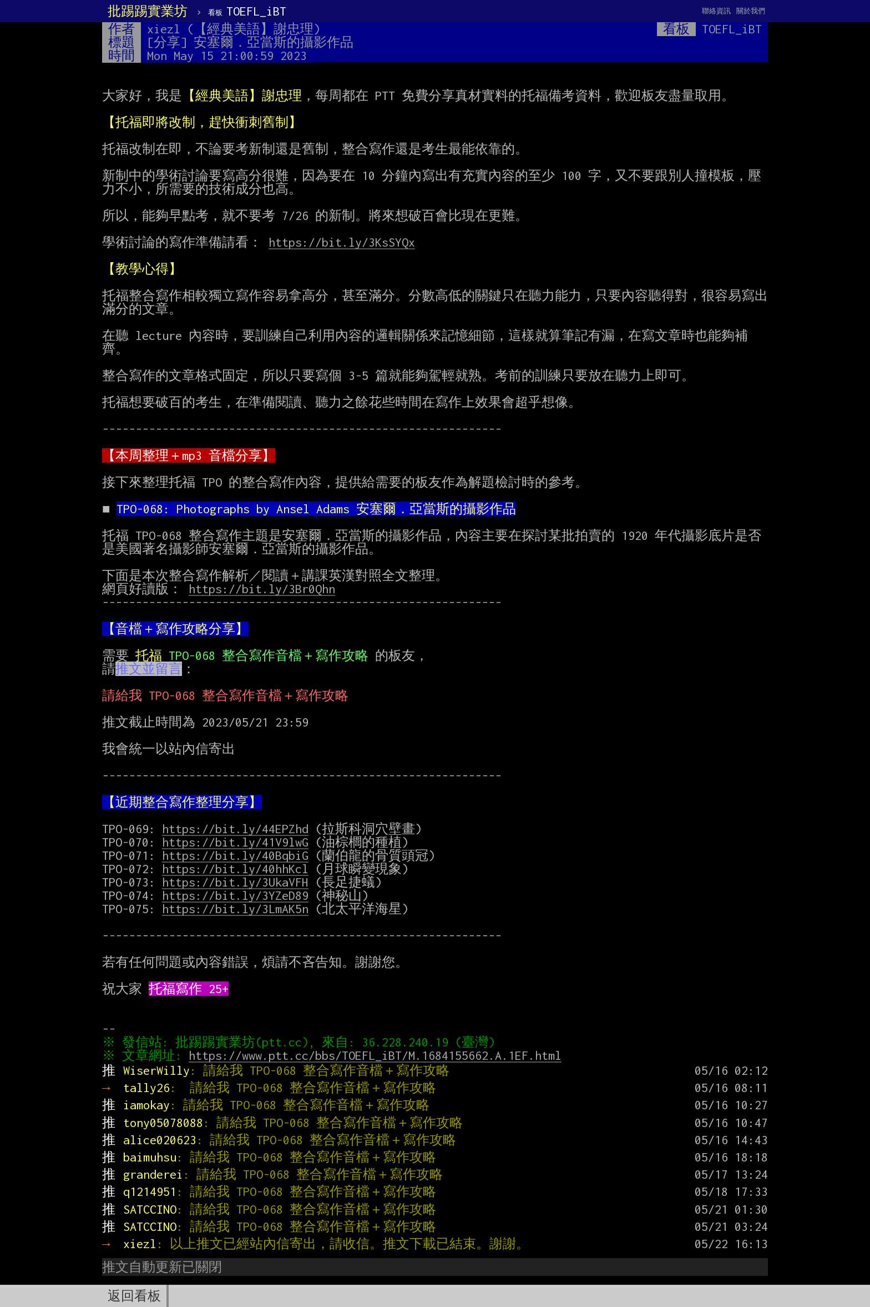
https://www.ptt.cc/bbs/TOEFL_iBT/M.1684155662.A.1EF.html (377, 1055)
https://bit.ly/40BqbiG (235, 855)
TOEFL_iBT (247, 11)
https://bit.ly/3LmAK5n (235, 909)
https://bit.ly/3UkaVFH (235, 882)
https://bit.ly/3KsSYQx (342, 242)
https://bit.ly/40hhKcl (235, 869)
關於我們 (750, 10)
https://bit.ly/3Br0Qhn (262, 589)
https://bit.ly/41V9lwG (235, 842)
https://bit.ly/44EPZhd (235, 829)
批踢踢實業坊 (148, 11)
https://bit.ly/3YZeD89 (235, 895)
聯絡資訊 (716, 10)
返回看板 (134, 1296)
